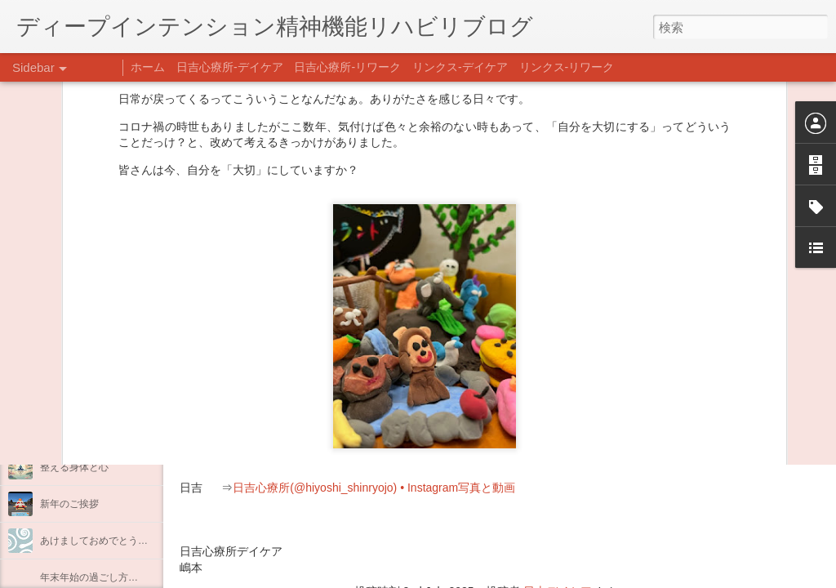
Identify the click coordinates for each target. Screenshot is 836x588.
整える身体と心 (74, 467)
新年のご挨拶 (69, 504)
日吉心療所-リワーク (347, 67)
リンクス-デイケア (460, 67)
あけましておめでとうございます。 (118, 540)
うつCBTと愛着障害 (84, 357)
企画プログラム (74, 430)
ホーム (148, 67)
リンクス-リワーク (567, 67)
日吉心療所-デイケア (229, 67)
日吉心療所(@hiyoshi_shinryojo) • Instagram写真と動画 (374, 487)
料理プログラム (74, 393)
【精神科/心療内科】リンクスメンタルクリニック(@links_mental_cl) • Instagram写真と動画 (472, 455)
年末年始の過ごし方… (89, 577)
